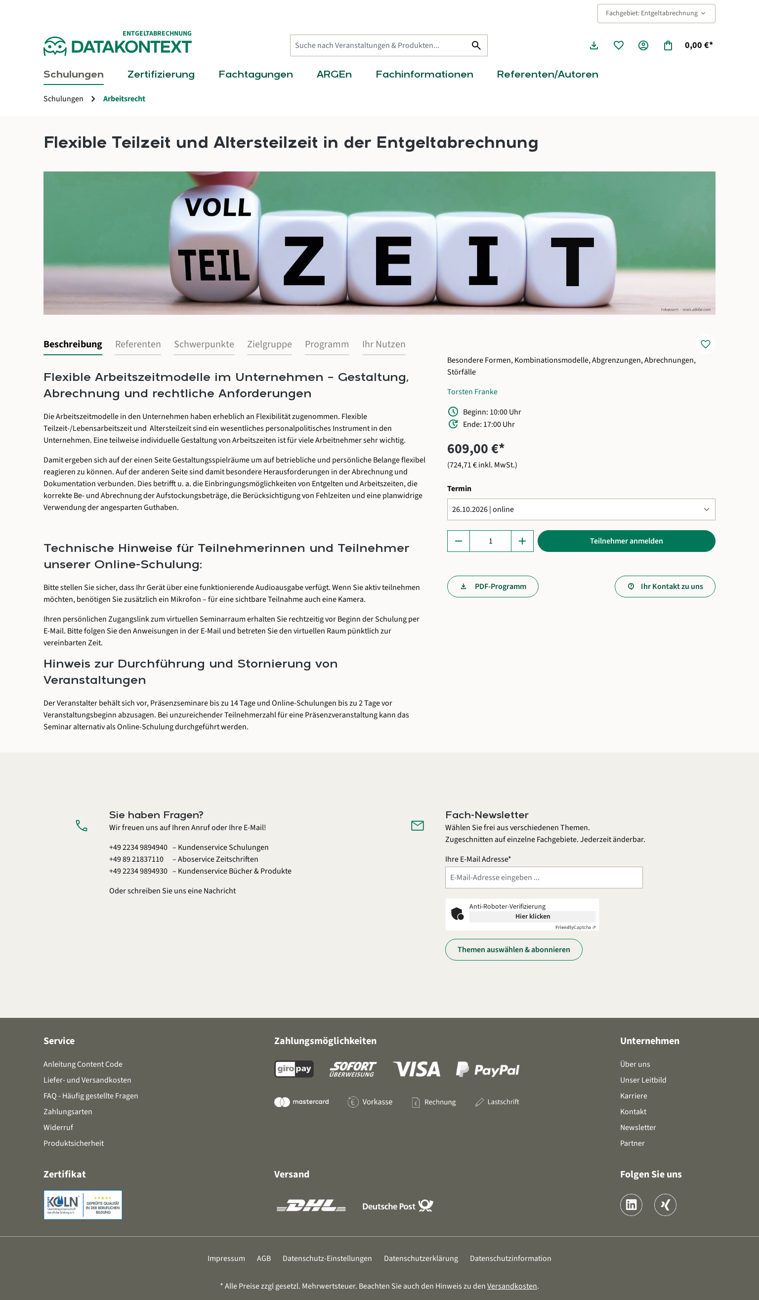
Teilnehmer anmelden (626, 541)
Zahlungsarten (67, 1111)
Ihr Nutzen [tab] (384, 344)
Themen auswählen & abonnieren (514, 949)
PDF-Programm (499, 586)
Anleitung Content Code (83, 1064)
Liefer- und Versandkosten (87, 1080)
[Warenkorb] (688, 45)
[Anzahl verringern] (458, 541)
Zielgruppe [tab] (269, 344)
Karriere (633, 1095)
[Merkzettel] (618, 45)
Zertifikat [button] (64, 1174)
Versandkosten (512, 1286)
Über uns (635, 1064)
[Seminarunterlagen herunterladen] (594, 45)
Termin (459, 488)
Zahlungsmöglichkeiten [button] (325, 1041)
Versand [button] (291, 1174)
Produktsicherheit (73, 1143)
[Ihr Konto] (643, 45)
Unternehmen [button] (649, 1041)
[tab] (72, 345)
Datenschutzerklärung (421, 1258)
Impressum (226, 1258)
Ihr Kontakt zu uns (672, 586)
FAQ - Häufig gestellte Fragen (90, 1095)
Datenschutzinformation (510, 1258)
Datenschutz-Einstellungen (327, 1258)
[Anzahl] (490, 541)
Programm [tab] (327, 344)
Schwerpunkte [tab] (204, 344)
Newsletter (638, 1127)
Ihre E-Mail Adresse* (478, 859)
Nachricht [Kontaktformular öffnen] (220, 890)
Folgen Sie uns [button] (651, 1174)
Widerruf (58, 1127)
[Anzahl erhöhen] (522, 541)
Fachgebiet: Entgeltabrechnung (656, 13)
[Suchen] (476, 45)
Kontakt (633, 1111)
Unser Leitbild (643, 1080)
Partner (632, 1143)
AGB (264, 1258)
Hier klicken (532, 917)
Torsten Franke (472, 391)
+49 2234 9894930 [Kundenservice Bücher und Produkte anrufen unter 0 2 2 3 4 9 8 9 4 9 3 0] (138, 871)
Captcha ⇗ (575, 927)
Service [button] (59, 1041)
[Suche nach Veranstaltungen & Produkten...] (378, 45)
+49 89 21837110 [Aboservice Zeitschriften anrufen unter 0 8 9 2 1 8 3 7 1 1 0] (136, 859)
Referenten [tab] (138, 344)
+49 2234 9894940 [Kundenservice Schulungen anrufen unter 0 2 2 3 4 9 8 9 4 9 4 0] (138, 847)
